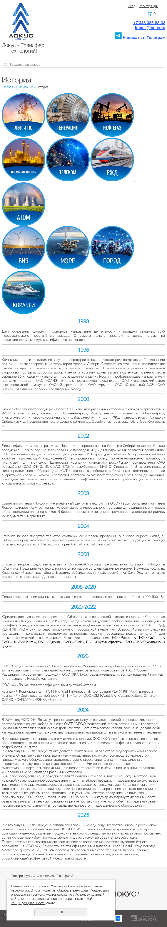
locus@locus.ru (150, 27)
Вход (131, 6)
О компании (24, 87)
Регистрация (148, 6)
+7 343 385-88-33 (149, 22)
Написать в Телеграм (144, 37)
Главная (7, 87)
